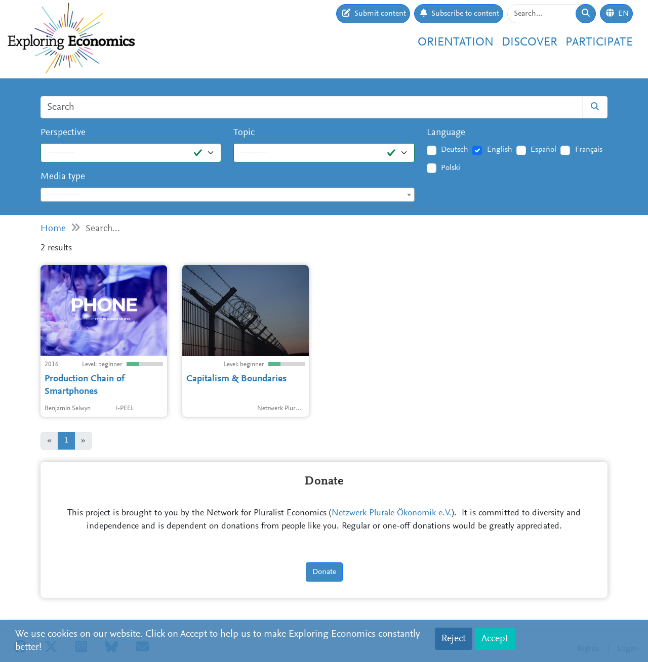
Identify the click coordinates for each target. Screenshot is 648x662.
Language (446, 133)
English (499, 150)
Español (543, 150)
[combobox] (227, 195)
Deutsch (454, 150)
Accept (494, 639)
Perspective (63, 133)
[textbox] (227, 195)
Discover (529, 42)
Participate (599, 42)
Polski (450, 168)
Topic (244, 133)
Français (588, 150)
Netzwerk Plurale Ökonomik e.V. (392, 513)
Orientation (456, 42)
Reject (453, 639)
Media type (62, 177)
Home (53, 229)
